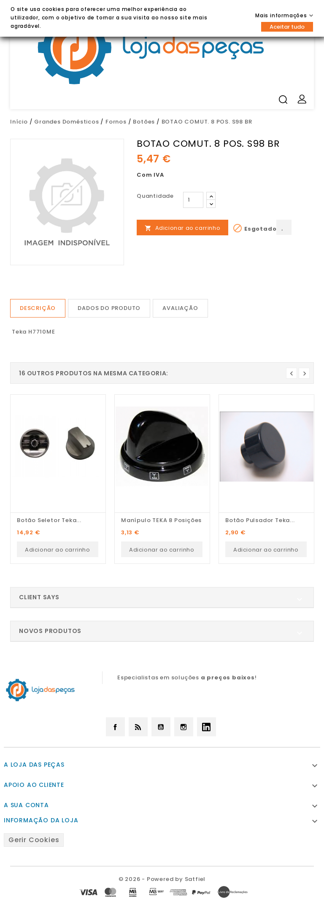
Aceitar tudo (287, 27)
